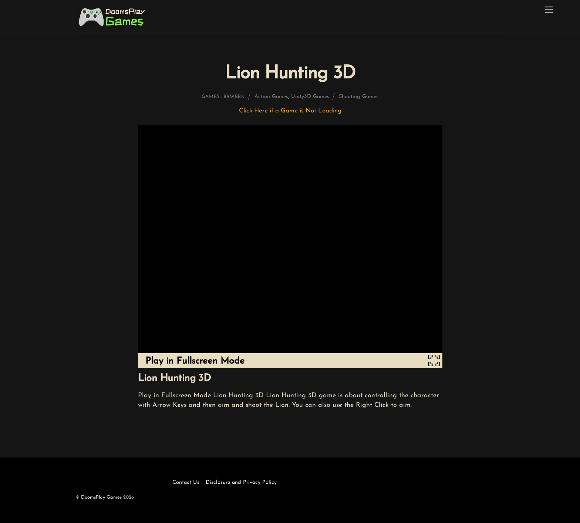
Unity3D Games (310, 96)
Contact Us (185, 482)
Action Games (271, 96)
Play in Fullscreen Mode (195, 361)
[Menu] (549, 10)
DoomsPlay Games (101, 497)
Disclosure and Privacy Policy (241, 482)
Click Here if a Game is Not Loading (290, 111)
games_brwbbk (223, 96)
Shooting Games (358, 96)
